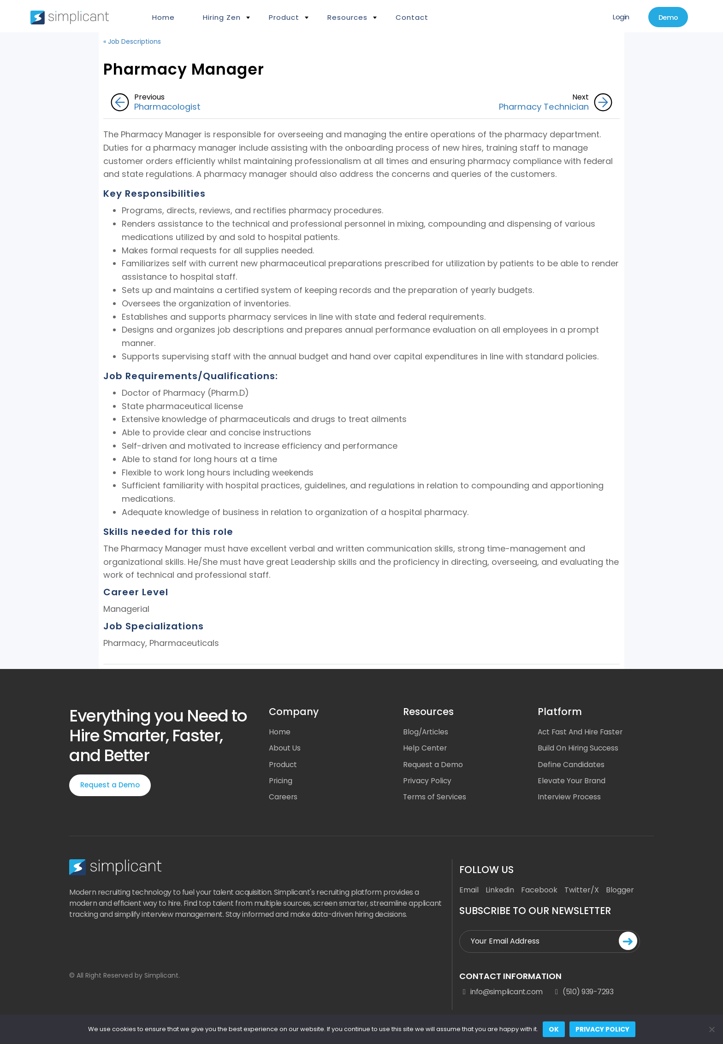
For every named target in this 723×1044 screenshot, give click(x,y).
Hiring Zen (222, 17)
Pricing (281, 782)
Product (284, 17)
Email (469, 891)
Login (616, 17)
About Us (285, 749)
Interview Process (570, 798)
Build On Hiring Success (579, 749)
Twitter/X (581, 891)
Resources (347, 17)
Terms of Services (435, 798)
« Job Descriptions (132, 41)
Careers (283, 798)
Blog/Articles (426, 732)
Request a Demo (110, 785)
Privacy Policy (428, 782)
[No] (711, 1029)
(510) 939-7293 (583, 994)
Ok (554, 1029)
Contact (412, 17)
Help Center (425, 749)
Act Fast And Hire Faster (582, 732)
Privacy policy (602, 1029)
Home (163, 17)
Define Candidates (571, 765)
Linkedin (500, 891)
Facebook (539, 891)
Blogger (620, 891)
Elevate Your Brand (572, 782)
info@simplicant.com (500, 994)
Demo (666, 18)
